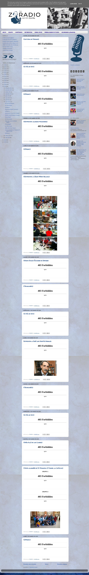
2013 (5, 142)
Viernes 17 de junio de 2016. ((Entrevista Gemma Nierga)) (81, 121)
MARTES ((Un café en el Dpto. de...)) (10, 43)
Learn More (73, 3)
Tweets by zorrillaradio (75, 65)
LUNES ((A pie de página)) (8, 37)
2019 (5, 78)
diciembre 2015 (8, 88)
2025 (5, 66)
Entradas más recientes (29, 564)
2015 (5, 86)
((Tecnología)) (28, 286)
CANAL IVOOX (38, 32)
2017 (5, 82)
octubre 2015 (8, 92)
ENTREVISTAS (28, 32)
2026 (5, 64)
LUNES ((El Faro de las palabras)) (10, 39)
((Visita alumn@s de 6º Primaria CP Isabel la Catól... (12, 130)
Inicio (46, 564)
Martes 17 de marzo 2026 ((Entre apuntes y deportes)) (81, 87)
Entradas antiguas (62, 564)
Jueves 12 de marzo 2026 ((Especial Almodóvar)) (80, 110)
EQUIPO (10, 32)
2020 (5, 76)
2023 (5, 70)
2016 (5, 84)
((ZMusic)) (27, 94)
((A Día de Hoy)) (28, 67)
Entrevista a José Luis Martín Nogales (37, 341)
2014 (5, 140)
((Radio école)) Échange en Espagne (36, 261)
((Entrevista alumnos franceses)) (35, 122)
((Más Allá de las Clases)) (32, 442)
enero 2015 (7, 137)
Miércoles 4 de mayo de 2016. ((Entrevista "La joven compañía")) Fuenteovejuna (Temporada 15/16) (81, 152)
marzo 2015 (7, 101)
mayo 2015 (7, 97)
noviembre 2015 (8, 90)
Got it (80, 3)
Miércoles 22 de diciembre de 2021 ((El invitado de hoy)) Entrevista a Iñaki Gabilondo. (81, 143)
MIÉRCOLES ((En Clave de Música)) (10, 44)
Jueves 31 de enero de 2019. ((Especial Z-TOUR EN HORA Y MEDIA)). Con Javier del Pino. (81, 136)
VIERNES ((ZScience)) (7, 48)
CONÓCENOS (18, 32)
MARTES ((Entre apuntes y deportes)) (10, 41)
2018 (5, 80)
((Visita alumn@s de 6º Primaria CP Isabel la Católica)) (43, 468)
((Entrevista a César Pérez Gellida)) (36, 177)
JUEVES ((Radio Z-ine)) (8, 46)
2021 (5, 74)
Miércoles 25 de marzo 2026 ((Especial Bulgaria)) (81, 102)
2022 (5, 72)
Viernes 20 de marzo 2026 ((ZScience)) (81, 94)
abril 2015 (7, 99)
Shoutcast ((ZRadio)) (74, 128)
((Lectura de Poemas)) (31, 39)
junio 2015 (7, 95)
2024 (5, 68)
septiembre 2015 (8, 93)
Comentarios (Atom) (33, 567)
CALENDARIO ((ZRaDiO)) (68, 32)
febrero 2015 (8, 135)
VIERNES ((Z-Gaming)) (8, 50)
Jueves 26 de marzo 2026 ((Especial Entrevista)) (80, 80)
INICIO (4, 32)
